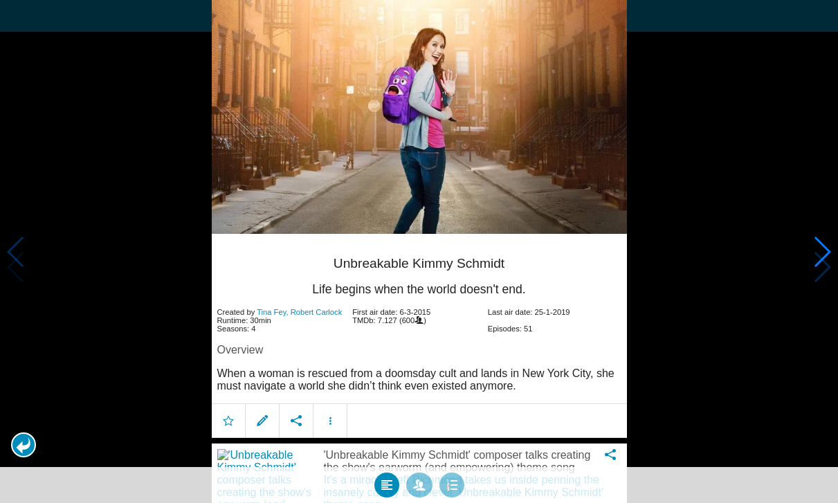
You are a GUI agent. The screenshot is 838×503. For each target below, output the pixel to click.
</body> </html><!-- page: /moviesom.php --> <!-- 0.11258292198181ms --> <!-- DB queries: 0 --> (419, 251)
